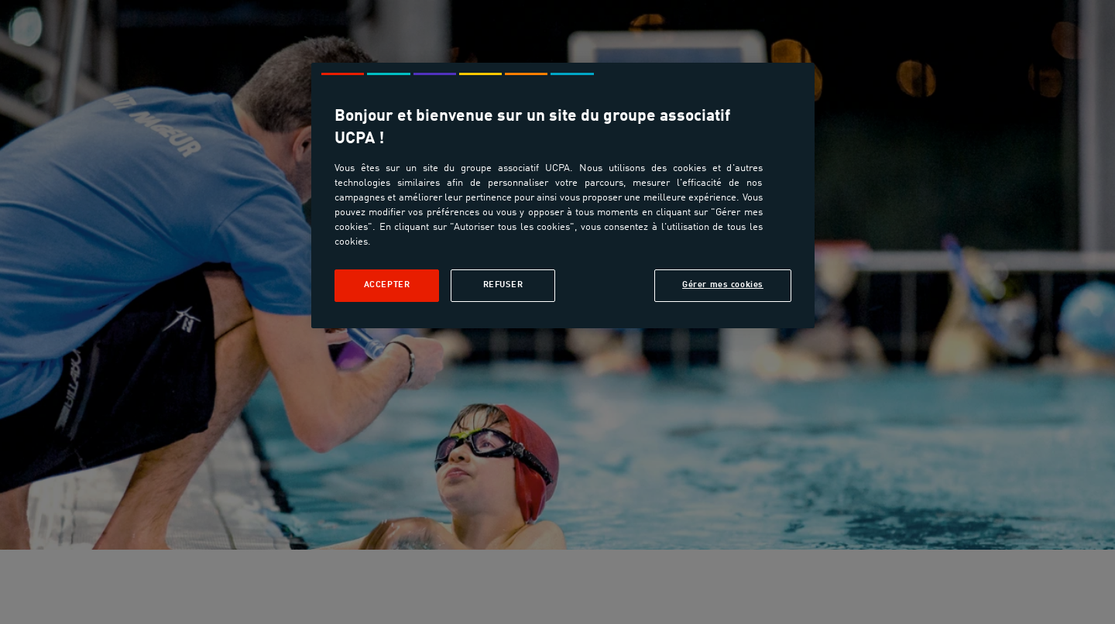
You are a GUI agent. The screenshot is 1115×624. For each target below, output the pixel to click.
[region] (563, 195)
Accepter (387, 285)
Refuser (503, 285)
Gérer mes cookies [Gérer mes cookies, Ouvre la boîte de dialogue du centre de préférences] (722, 285)
